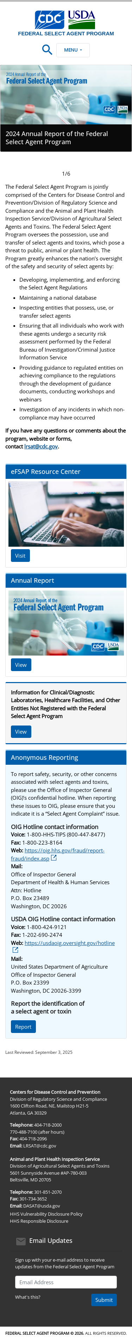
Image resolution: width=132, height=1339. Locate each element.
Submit (104, 1299)
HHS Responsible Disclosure (39, 1221)
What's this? (27, 1297)
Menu (73, 50)
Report (23, 1026)
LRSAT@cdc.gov (39, 1146)
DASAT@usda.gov (41, 1206)
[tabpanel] (66, 108)
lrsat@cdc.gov (41, 446)
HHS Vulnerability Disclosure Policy (46, 1214)
